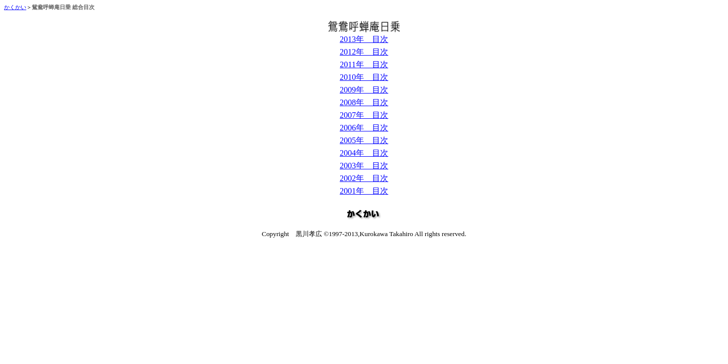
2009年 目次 (364, 89)
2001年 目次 (364, 191)
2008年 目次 (364, 102)
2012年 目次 (364, 52)
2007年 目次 (364, 115)
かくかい (15, 7)
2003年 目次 (364, 165)
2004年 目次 (364, 153)
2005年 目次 (364, 140)
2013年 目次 (364, 39)
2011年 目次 (364, 64)
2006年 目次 (364, 127)
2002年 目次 (364, 178)
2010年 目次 (364, 77)
